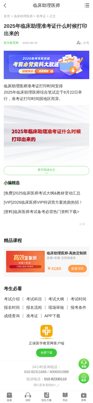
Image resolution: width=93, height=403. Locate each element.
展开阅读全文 (46, 171)
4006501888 (59, 372)
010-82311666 (35, 372)
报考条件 (78, 307)
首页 (7, 16)
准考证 (41, 16)
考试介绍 (12, 299)
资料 (83, 400)
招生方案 (46, 400)
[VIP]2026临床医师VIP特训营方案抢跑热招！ (43, 202)
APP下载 (52, 316)
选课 (9, 400)
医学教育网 (11, 42)
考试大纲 (56, 299)
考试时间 (78, 299)
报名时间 (12, 307)
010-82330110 (55, 379)
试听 (28, 400)
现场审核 (56, 307)
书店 (65, 400)
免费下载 (46, 352)
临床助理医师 (23, 16)
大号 (86, 43)
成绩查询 (12, 316)
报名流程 (34, 307)
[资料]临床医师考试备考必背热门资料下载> (41, 212)
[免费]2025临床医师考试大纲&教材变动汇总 (42, 193)
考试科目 (34, 299)
